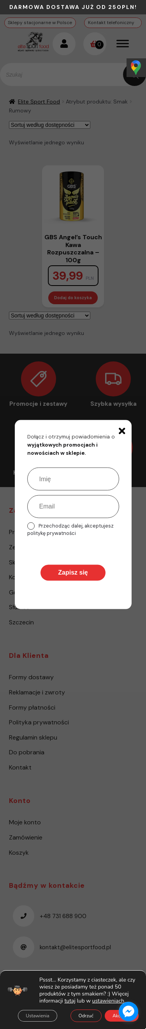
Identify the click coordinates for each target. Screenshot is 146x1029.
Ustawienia (37, 1016)
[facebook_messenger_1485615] (128, 1011)
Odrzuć (86, 1016)
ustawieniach (108, 1000)
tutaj (69, 1000)
